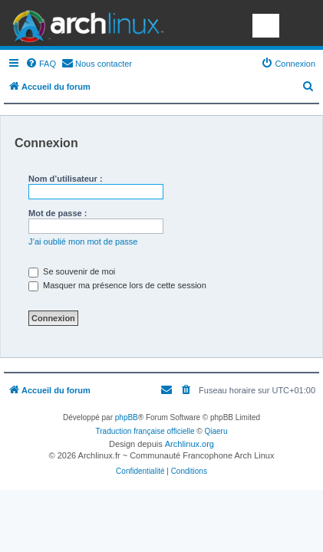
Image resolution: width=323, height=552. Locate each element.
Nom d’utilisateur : (65, 178)
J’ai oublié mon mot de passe (82, 241)
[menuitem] (40, 63)
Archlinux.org (189, 444)
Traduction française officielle (145, 431)
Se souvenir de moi (71, 271)
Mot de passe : (57, 213)
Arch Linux (84, 23)
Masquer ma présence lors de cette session (117, 285)
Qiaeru (215, 431)
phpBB (126, 417)
